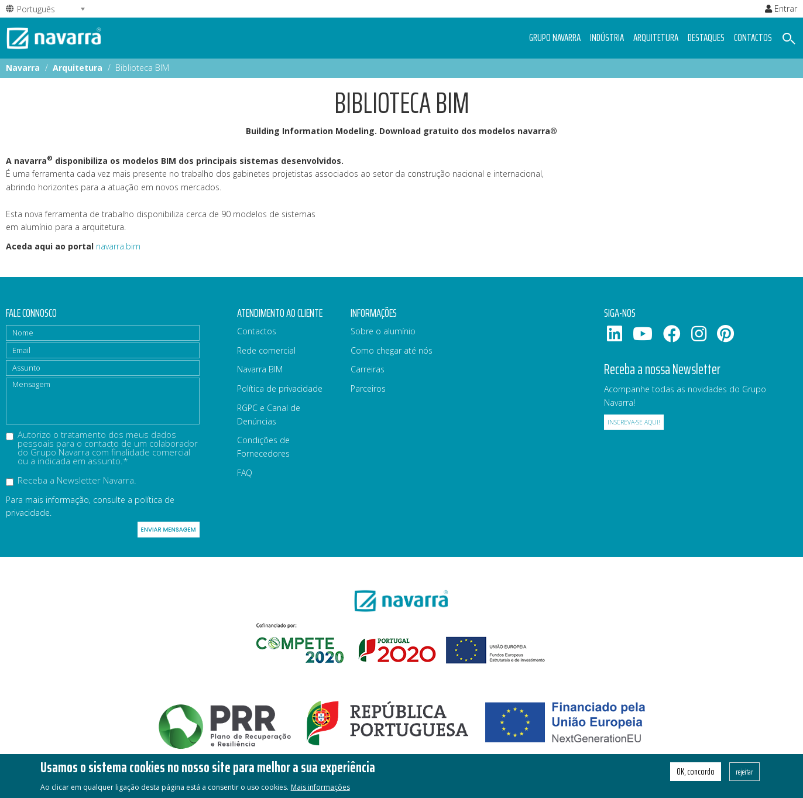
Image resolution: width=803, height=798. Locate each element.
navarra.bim (118, 246)
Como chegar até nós (392, 350)
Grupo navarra (555, 37)
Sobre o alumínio (383, 331)
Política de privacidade (279, 388)
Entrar (781, 8)
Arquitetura (655, 37)
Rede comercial (266, 350)
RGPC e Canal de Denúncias (268, 414)
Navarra (23, 67)
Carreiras (368, 369)
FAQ (244, 472)
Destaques (706, 37)
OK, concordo (696, 776)
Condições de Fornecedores (263, 446)
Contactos (753, 37)
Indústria (607, 37)
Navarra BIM (260, 369)
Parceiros (368, 388)
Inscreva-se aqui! (634, 422)
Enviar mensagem (168, 529)
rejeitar (744, 775)
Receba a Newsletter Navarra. (71, 481)
